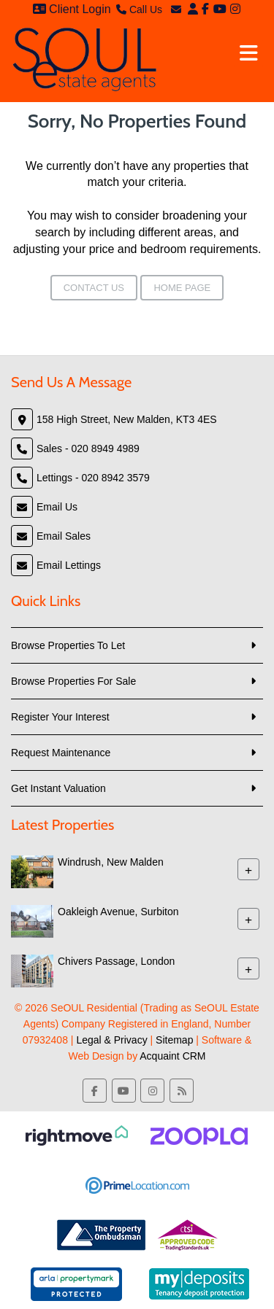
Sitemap (174, 1040)
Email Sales (64, 536)
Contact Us (94, 287)
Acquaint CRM (172, 1056)
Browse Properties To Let (68, 645)
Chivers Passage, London (116, 961)
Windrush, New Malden (111, 862)
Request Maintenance (60, 752)
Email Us (57, 507)
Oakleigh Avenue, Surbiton (118, 911)
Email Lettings (69, 565)
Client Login (72, 9)
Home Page (181, 287)
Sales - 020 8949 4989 (88, 448)
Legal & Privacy (111, 1040)
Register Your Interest (60, 717)
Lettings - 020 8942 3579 (93, 477)
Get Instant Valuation (58, 788)
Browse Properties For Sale (73, 681)
